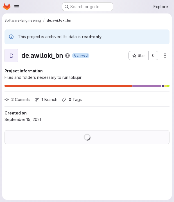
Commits (17, 99)
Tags (72, 99)
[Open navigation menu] (16, 6)
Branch (46, 99)
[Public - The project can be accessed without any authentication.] (67, 55)
